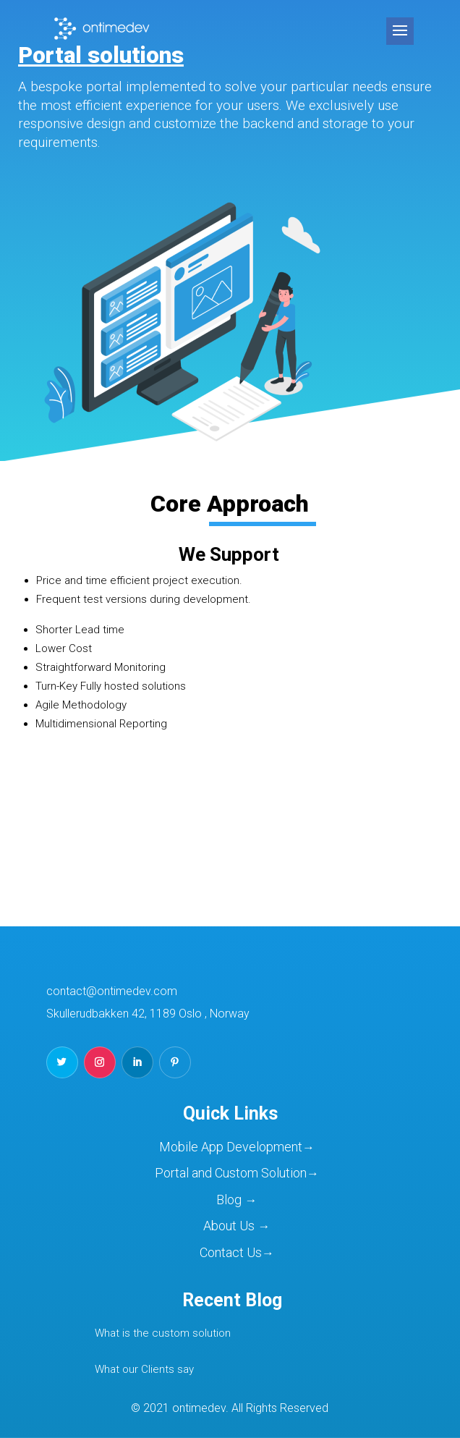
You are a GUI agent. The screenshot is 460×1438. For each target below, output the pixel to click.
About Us (230, 1225)
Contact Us (231, 1252)
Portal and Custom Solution (231, 1172)
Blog (230, 1199)
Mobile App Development (230, 1146)
